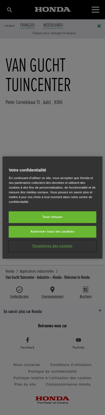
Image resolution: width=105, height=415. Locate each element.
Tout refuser (52, 217)
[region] (52, 207)
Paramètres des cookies (52, 245)
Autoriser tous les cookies (52, 231)
